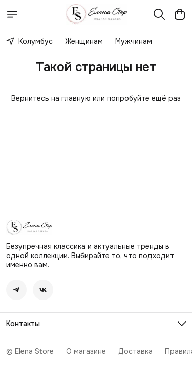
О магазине (86, 351)
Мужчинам (133, 41)
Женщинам (84, 41)
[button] (16, 290)
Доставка (135, 351)
